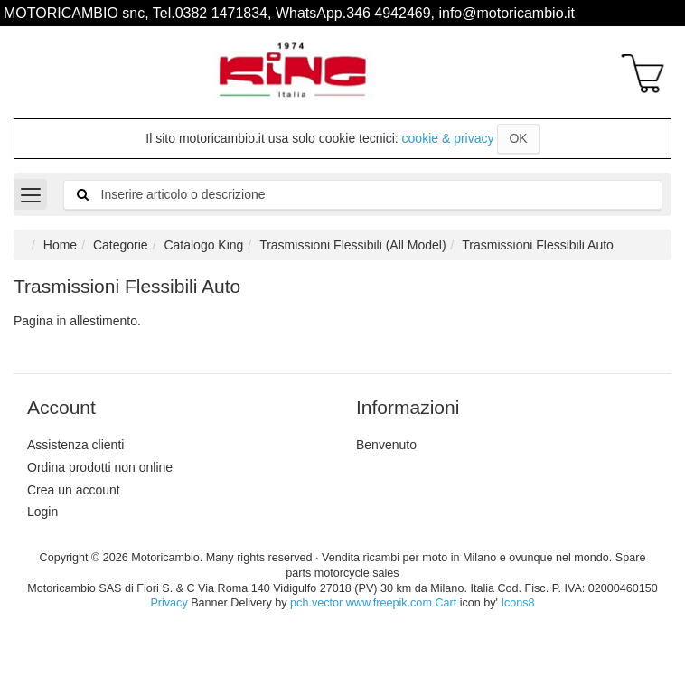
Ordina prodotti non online (100, 467)
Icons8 (517, 603)
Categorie (120, 245)
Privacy (168, 603)
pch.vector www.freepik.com (361, 603)
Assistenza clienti (75, 444)
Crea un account (73, 490)
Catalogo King (203, 245)
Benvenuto (386, 444)
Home (60, 245)
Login (42, 511)
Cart (445, 603)
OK (518, 138)
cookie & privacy (448, 138)
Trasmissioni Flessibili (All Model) (352, 245)
